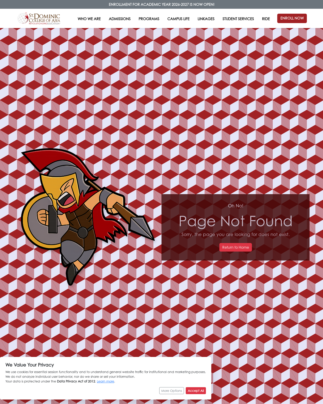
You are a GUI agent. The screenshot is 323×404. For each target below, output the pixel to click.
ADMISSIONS (120, 19)
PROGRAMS (149, 19)
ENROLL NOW (292, 18)
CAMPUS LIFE (178, 19)
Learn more (105, 384)
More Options (171, 393)
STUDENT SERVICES (238, 19)
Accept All (196, 393)
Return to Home (235, 247)
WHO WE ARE (89, 19)
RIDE (266, 19)
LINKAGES (206, 19)
